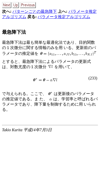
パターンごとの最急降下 (34, 11)
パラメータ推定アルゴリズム (64, 17)
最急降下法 (14, 32)
